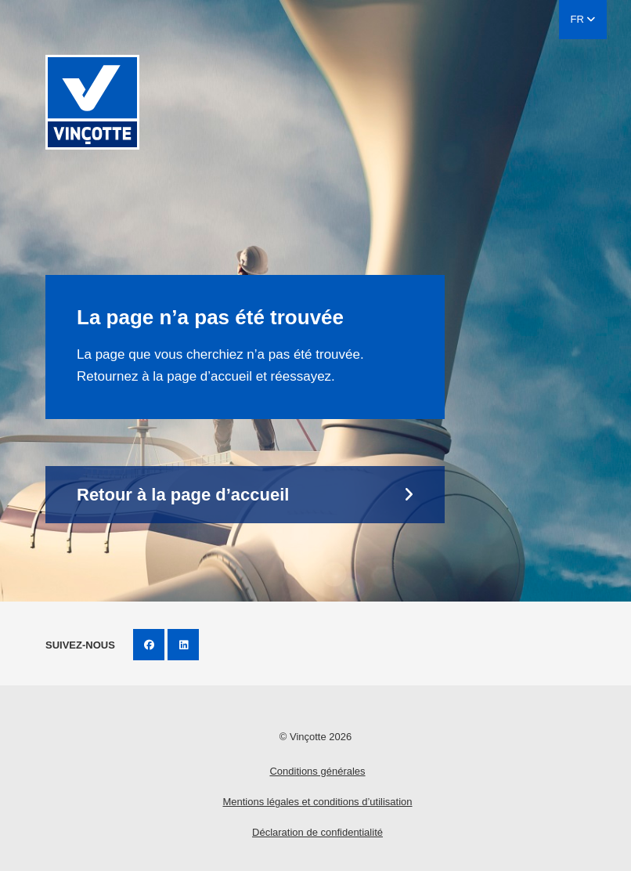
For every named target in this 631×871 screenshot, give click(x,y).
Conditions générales (317, 771)
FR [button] (583, 19)
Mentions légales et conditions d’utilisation (317, 802)
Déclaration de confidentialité (317, 832)
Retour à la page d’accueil (183, 494)
